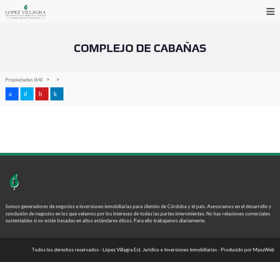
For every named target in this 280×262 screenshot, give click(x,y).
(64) (24, 80)
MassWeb (264, 250)
